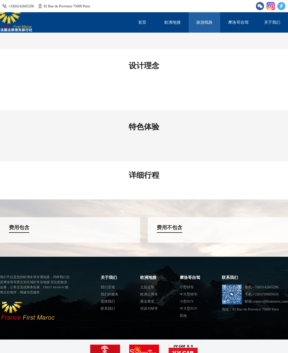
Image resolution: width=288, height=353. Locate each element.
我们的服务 (110, 294)
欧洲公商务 (149, 294)
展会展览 (147, 301)
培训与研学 (149, 308)
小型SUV (187, 301)
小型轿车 (187, 287)
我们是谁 (108, 287)
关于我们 (272, 22)
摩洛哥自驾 (238, 22)
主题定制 (147, 287)
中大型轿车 (189, 294)
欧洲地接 (172, 22)
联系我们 (108, 308)
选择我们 (108, 301)
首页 (142, 22)
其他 (183, 316)
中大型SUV (189, 308)
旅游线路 (204, 22)
